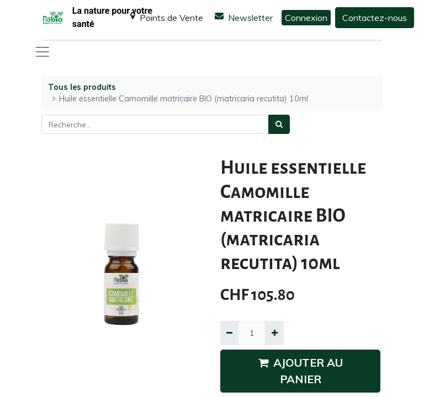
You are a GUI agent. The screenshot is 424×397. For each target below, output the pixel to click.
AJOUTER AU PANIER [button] (300, 371)
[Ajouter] (274, 333)
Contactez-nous (374, 17)
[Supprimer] (229, 333)
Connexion (306, 17)
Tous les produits (82, 87)
